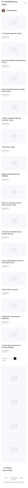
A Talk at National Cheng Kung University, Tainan (11, 119)
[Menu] (25, 3)
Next (4, 360)
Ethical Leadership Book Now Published (11, 175)
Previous (5, 358)
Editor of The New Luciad (9, 289)
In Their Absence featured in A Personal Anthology (11, 346)
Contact (14, 479)
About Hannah (13, 478)
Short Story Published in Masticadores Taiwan (14, 61)
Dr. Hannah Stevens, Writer (10, 3)
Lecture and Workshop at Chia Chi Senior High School (12, 262)
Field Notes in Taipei (8, 147)
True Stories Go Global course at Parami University (12, 233)
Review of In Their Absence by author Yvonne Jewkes (13, 90)
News (6, 478)
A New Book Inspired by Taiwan (12, 33)
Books (21, 478)
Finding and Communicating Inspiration (11, 317)
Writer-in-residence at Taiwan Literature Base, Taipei (11, 204)
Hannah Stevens (5, 36)
